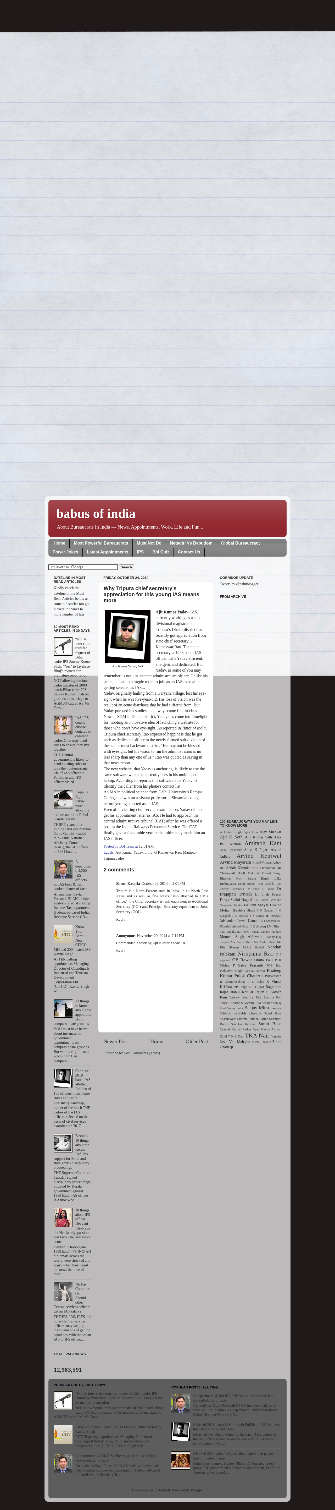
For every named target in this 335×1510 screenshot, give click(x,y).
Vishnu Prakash (261, 1042)
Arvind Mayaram (235, 862)
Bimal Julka (271, 878)
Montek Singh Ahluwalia (241, 937)
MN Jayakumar (231, 932)
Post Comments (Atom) (142, 1053)
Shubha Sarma (258, 1019)
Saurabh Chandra (247, 1013)
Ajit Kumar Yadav (129, 852)
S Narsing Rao (251, 1003)
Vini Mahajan (239, 1042)
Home (59, 543)
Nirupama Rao (255, 953)
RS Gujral (256, 987)
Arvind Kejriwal (258, 855)
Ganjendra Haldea (231, 905)
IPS (140, 552)
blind (149, 852)
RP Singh (241, 987)
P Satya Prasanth (248, 965)
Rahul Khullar (242, 992)
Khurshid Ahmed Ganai (234, 926)
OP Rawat (242, 959)
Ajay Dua (251, 832)
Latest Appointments (108, 552)
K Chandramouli (271, 921)
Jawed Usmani (248, 921)
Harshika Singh (244, 910)
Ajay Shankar (270, 832)
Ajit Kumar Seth (258, 837)
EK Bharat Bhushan (267, 900)
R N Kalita (256, 981)
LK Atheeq (258, 926)
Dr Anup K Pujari (260, 889)
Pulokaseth (273, 976)
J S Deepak (240, 915)
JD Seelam (273, 916)
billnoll (164, 1490)
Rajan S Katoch (268, 992)
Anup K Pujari (256, 850)
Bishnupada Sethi (232, 884)
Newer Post (115, 1041)
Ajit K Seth (231, 836)
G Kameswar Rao (167, 852)
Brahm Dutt (255, 883)
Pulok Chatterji (248, 975)
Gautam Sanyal (256, 905)
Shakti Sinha (272, 1013)
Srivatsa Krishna (243, 1024)
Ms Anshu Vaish (265, 942)
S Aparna (234, 1003)
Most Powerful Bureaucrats (101, 543)
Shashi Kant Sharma (234, 1019)
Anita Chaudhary (231, 850)
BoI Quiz (160, 552)
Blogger (197, 1490)
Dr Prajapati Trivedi (250, 891)
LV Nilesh (274, 926)
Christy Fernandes (232, 889)
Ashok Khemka (238, 868)
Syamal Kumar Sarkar (235, 1029)
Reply (120, 919)
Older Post (197, 1041)
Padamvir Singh (231, 971)
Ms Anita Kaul (241, 942)
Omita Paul (263, 960)
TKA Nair (257, 1035)
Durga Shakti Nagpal (236, 900)
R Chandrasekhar (232, 982)
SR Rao (267, 1003)
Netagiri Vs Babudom (191, 543)
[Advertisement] (250, 706)
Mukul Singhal (253, 947)
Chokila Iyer (273, 883)
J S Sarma (257, 915)
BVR (241, 873)
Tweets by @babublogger (239, 584)
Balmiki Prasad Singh (264, 873)
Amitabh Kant (262, 843)
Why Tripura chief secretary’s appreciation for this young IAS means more (151, 594)
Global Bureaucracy (241, 543)
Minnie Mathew (271, 931)
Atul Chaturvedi (263, 868)
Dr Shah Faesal (268, 894)
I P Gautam (265, 910)
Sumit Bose (269, 1023)
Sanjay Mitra (257, 1007)
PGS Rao (273, 965)
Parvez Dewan (254, 971)
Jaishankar (228, 921)
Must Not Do (149, 543)
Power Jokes (65, 552)
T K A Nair (236, 1036)
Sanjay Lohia (235, 1008)
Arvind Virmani (262, 862)
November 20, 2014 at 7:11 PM (160, 936)
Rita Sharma (265, 997)
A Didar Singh (231, 832)
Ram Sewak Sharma (236, 997)
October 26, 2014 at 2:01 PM (163, 883)
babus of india (96, 513)
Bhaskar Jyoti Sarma (238, 878)
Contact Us (189, 552)
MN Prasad (251, 932)
